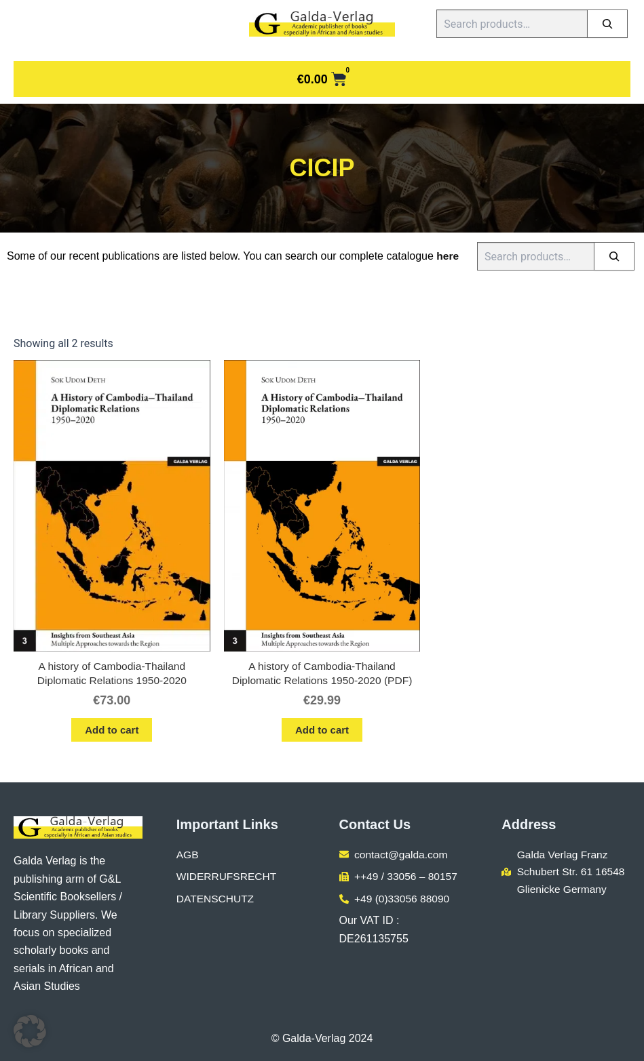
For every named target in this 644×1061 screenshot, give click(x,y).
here (447, 256)
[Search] (607, 23)
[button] (30, 1031)
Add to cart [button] (111, 731)
